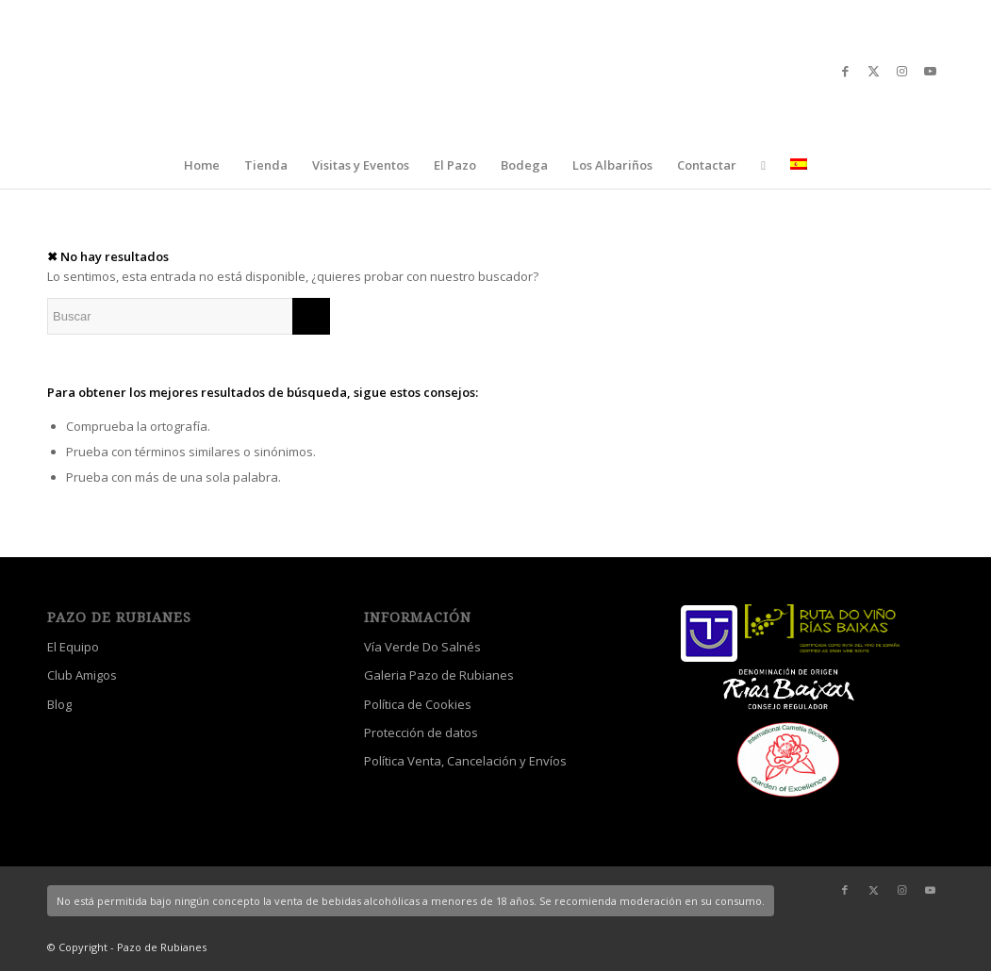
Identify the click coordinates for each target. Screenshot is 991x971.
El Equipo (73, 646)
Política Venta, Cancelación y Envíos (465, 760)
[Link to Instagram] (901, 71)
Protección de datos (421, 732)
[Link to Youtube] (930, 71)
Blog (59, 704)
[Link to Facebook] (845, 71)
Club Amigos (82, 675)
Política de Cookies (417, 704)
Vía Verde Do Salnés (422, 646)
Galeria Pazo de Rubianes (439, 675)
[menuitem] (202, 165)
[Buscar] (188, 316)
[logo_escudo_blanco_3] (495, 70)
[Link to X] (873, 71)
